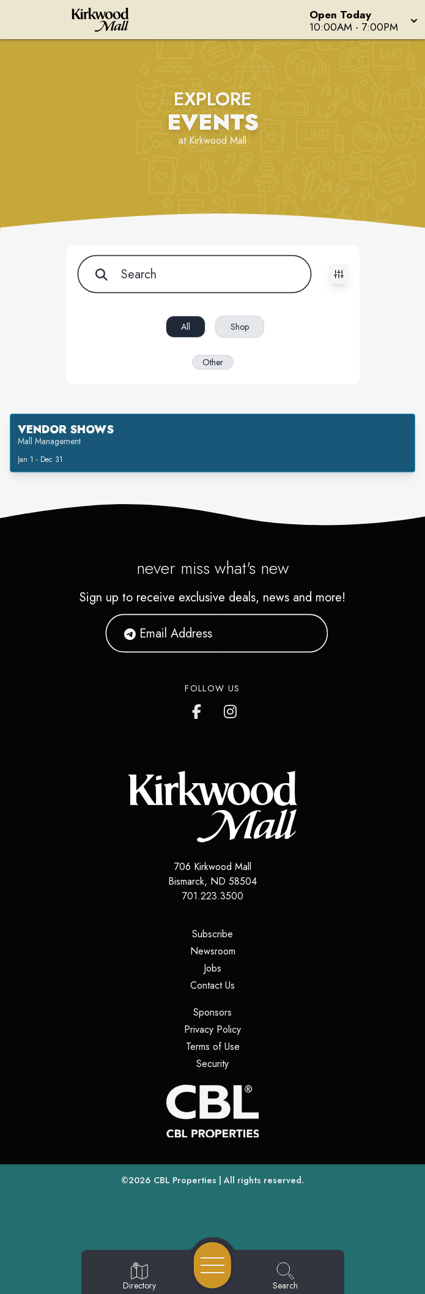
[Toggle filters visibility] (339, 274)
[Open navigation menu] (212, 1265)
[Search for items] (193, 274)
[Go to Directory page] (139, 1277)
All (185, 327)
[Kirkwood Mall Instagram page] (231, 709)
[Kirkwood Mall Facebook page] (199, 709)
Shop (240, 327)
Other (212, 362)
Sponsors (212, 1012)
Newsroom (212, 951)
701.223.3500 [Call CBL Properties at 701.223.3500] (212, 896)
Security (212, 1064)
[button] (362, 19)
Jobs (212, 968)
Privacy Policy (212, 1029)
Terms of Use (213, 1046)
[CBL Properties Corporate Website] (212, 1111)
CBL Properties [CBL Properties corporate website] (184, 1180)
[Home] (109, 19)
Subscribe (212, 934)
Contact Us (212, 985)
